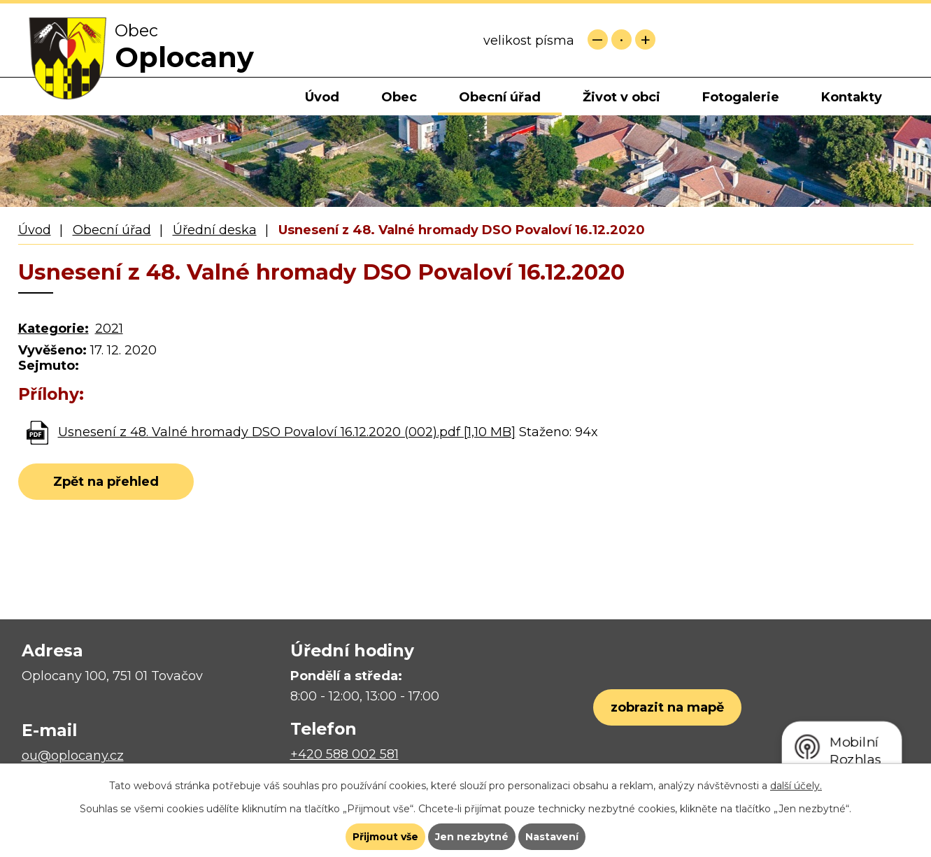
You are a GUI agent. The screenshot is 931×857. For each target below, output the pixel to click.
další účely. (796, 785)
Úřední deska (215, 230)
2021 (109, 328)
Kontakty (851, 97)
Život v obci (621, 97)
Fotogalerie (740, 97)
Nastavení (551, 836)
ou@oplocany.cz (73, 755)
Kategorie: (53, 328)
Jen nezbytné (472, 836)
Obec (399, 97)
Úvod (322, 97)
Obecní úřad (500, 97)
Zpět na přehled (106, 481)
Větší (645, 39)
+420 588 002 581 (344, 754)
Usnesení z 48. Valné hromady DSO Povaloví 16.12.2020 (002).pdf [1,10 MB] (287, 432)
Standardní (621, 39)
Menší (598, 39)
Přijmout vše (385, 836)
